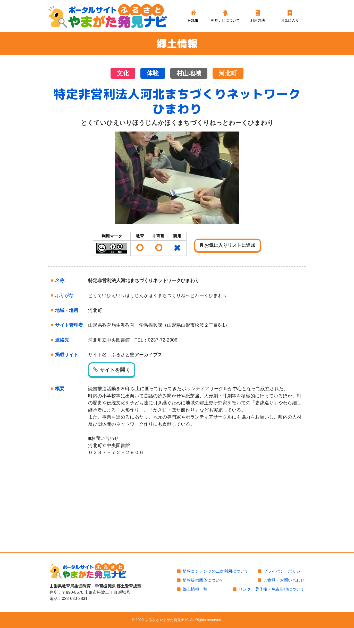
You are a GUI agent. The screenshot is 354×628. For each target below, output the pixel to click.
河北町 (228, 73)
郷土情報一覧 (195, 589)
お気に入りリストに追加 (227, 245)
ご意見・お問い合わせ (284, 580)
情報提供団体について (203, 580)
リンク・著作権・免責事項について (272, 589)
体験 (153, 73)
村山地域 (188, 73)
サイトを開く (111, 370)
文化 (123, 73)
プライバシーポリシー (284, 571)
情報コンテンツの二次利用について (216, 571)
